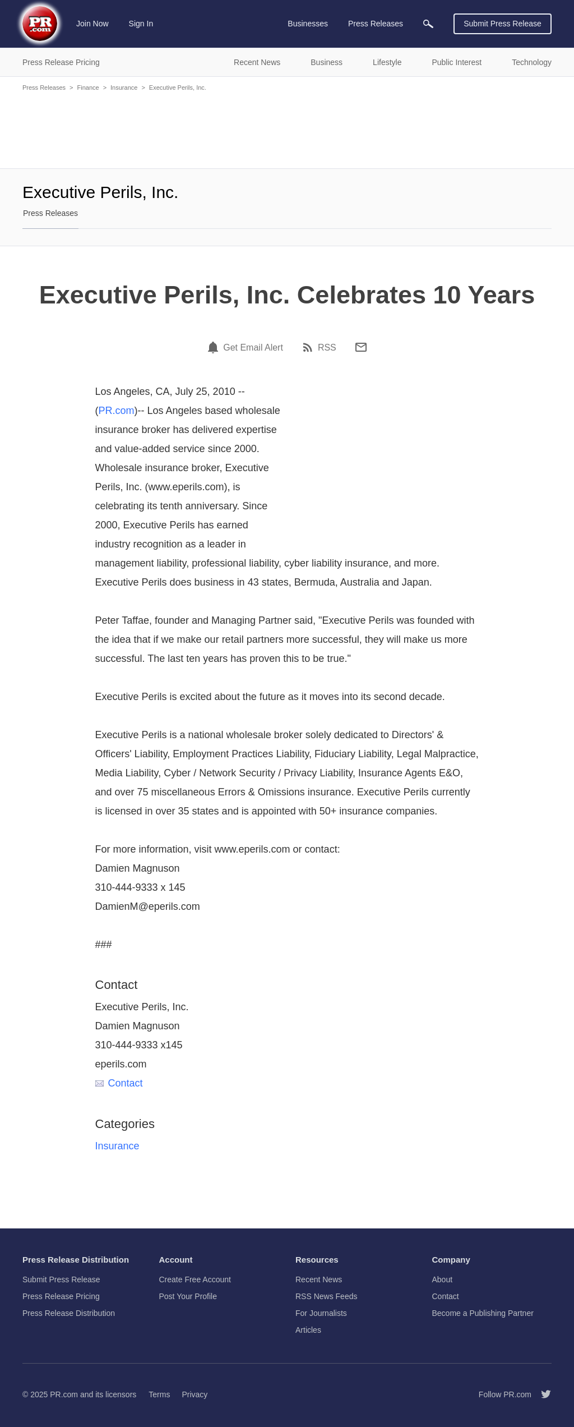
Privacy (194, 1394)
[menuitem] (428, 24)
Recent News (318, 1279)
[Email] (361, 347)
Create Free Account (195, 1279)
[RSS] (309, 347)
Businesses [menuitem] (308, 23)
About (442, 1279)
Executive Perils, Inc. (177, 87)
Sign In (141, 23)
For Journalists (321, 1313)
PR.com (117, 410)
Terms (159, 1394)
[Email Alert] (214, 347)
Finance (88, 87)
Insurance (123, 87)
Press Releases (44, 87)
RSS (327, 347)
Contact (119, 1083)
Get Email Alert (253, 347)
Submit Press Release (502, 23)
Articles (308, 1329)
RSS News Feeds (326, 1296)
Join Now (92, 23)
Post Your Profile (188, 1296)
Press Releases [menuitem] (375, 23)
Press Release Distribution (68, 1313)
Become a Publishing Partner (483, 1313)
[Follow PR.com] (541, 1394)
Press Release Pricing (61, 1296)
